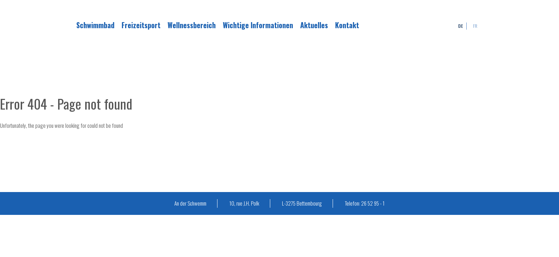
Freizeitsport (141, 25)
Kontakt (347, 25)
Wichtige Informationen (258, 25)
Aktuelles (314, 25)
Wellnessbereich (192, 25)
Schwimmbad (95, 25)
